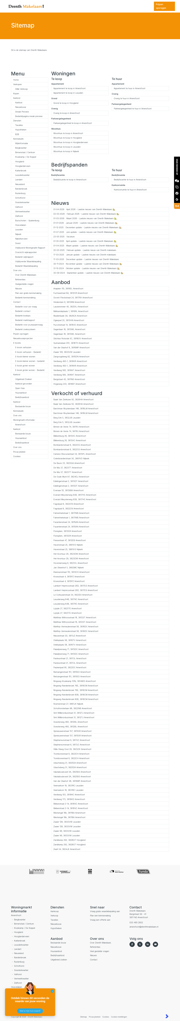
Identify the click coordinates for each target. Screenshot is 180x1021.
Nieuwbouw (20, 107)
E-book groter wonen (25, 365)
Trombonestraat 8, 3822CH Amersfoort (71, 754)
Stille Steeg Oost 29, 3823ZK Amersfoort (72, 749)
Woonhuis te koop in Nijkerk (66, 151)
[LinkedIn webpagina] (148, 944)
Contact (16, 302)
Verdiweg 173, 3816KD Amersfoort (69, 799)
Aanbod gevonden (23, 383)
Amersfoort (20, 424)
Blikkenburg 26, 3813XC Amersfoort (69, 436)
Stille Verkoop (21, 89)
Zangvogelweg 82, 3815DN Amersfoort (71, 356)
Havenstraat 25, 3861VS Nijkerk (68, 545)
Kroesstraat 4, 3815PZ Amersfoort (69, 576)
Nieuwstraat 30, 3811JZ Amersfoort (69, 635)
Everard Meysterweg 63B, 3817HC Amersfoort (74, 495)
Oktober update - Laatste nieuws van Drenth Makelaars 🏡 (86, 268)
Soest (18, 243)
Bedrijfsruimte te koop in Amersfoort (69, 179)
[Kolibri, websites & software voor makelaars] (167, 1016)
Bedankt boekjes (22, 315)
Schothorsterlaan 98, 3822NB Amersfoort (72, 708)
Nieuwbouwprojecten (23, 338)
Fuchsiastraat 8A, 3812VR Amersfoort (70, 293)
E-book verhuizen (23, 347)
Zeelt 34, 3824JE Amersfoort (66, 849)
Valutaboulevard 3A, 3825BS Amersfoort (72, 772)
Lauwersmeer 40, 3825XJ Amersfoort (70, 306)
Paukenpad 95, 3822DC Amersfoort (69, 667)
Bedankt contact (22, 311)
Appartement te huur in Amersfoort (129, 88)
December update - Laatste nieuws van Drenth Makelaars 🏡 (87, 227)
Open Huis (20, 388)
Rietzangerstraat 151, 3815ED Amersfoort (72, 672)
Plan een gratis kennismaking (28, 293)
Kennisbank (18, 139)
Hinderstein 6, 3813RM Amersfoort (69, 302)
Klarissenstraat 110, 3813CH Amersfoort (71, 572)
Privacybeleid (19, 452)
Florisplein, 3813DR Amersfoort (67, 531)
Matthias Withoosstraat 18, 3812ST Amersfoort (74, 617)
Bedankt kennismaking (25, 297)
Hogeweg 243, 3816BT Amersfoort (69, 384)
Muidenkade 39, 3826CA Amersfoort (70, 316)
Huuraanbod (20, 392)
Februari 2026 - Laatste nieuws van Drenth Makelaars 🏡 (86, 214)
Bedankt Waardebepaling (26, 266)
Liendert (18, 179)
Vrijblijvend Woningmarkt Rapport (30, 247)
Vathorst (19, 207)
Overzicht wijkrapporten (26, 252)
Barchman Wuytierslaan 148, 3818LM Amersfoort (75, 408)
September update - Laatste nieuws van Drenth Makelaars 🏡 (88, 273)
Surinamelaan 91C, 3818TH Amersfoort (71, 343)
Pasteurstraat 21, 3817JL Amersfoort (69, 658)
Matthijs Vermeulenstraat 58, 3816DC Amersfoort (75, 626)
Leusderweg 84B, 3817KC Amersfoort (70, 599)
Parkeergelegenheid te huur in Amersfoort (133, 108)
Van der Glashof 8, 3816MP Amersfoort (71, 347)
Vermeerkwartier (22, 211)
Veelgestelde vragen (24, 284)
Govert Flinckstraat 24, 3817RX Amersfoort (73, 297)
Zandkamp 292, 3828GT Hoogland (69, 840)
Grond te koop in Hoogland (65, 103)
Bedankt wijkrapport (24, 257)
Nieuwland (20, 184)
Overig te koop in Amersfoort (66, 113)
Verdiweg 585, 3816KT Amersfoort (69, 370)
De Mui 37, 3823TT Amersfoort (67, 467)
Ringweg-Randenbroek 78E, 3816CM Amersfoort (75, 685)
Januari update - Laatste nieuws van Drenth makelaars (84, 254)
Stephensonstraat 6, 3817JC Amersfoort (71, 740)
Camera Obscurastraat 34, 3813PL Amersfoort (74, 454)
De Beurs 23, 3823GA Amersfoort (69, 463)
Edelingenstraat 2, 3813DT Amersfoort (70, 481)
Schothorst (20, 198)
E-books (17, 343)
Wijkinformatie (21, 143)
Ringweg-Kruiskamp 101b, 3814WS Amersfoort (74, 681)
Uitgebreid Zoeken (23, 379)
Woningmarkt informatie (24, 420)
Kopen (16, 93)
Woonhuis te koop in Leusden (67, 147)
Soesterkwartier (22, 202)
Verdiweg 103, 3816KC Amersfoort (69, 794)
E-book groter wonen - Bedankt (29, 370)
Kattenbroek (20, 170)
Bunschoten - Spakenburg (27, 220)
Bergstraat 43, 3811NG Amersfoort (69, 379)
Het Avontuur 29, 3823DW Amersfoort (71, 554)
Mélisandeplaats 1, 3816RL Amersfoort (70, 311)
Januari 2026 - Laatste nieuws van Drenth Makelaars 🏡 (85, 223)
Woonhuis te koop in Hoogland (67, 138)
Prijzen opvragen (20, 334)
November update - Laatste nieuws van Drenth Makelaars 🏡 (87, 264)
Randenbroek (21, 189)
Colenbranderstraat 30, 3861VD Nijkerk (71, 458)
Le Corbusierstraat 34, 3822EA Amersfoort (72, 595)
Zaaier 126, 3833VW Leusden (67, 352)
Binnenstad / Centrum (25, 152)
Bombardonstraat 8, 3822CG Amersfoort (72, 445)
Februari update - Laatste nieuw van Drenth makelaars (84, 250)
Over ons (17, 270)
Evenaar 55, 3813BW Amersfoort (68, 490)
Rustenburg (20, 193)
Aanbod (16, 98)
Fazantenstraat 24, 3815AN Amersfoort (71, 522)
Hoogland (19, 161)
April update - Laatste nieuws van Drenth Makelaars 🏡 (84, 241)
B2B (17, 134)
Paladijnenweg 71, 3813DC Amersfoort (70, 649)
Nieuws (18, 288)
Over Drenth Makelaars (25, 275)
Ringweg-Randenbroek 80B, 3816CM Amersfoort (75, 694)
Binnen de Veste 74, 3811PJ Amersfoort (71, 426)
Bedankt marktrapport (25, 320)
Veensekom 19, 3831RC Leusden (68, 785)
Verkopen (17, 84)
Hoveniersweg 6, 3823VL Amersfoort (70, 563)
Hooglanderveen (22, 166)
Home (16, 80)
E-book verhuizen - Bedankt (28, 352)
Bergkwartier (21, 148)
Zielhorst (19, 216)
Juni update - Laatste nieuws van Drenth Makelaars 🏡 (84, 232)
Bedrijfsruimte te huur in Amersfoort (130, 179)
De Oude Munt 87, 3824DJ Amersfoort (71, 476)
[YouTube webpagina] (156, 944)
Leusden (19, 229)
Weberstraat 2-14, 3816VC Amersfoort (70, 803)
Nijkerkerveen (21, 238)
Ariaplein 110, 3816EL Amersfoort (68, 288)
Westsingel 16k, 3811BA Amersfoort (69, 813)
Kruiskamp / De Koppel (25, 157)
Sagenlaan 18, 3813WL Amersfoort (69, 329)
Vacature (64, 236)
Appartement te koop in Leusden (68, 93)
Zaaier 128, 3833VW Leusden (67, 822)
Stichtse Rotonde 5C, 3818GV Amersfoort (72, 338)
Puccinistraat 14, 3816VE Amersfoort (70, 325)
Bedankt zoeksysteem (25, 329)
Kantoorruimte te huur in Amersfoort (130, 189)
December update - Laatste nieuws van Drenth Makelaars (86, 259)
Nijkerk (18, 234)
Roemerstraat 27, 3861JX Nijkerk (68, 704)
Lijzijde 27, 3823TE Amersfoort (67, 608)
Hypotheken (20, 129)
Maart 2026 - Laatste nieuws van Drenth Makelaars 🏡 (85, 218)
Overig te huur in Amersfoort (127, 98)
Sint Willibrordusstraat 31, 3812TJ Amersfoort (73, 713)
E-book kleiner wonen (25, 356)
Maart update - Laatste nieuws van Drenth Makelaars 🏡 (85, 245)
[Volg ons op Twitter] (140, 944)
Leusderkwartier (22, 175)
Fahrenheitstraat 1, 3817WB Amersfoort (71, 513)
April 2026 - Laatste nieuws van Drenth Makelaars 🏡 (84, 209)
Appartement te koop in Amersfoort (69, 88)
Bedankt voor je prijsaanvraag (29, 324)
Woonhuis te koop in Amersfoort (68, 133)
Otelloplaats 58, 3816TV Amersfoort (69, 640)
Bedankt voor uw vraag (26, 306)
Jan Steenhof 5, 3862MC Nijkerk (68, 567)
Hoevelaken (20, 225)
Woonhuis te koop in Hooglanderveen (70, 142)
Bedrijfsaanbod (22, 397)
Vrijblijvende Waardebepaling (28, 261)
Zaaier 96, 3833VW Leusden (66, 831)
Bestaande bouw (23, 406)
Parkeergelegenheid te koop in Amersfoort (72, 123)
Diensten (17, 120)
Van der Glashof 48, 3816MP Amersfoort (72, 781)
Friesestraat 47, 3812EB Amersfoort (69, 540)
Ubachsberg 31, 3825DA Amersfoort (70, 763)
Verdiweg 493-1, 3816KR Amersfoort (70, 361)
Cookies (17, 456)
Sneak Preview (22, 111)
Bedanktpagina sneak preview (28, 116)
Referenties (20, 279)
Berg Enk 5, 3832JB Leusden (66, 417)
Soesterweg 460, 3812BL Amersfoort (70, 722)
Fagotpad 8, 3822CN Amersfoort (68, 504)
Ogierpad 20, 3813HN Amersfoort (68, 320)
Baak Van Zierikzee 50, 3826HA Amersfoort (73, 399)
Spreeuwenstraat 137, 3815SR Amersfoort (72, 731)
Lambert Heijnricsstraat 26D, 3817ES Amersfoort (75, 585)
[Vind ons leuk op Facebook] (132, 944)
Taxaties (19, 125)
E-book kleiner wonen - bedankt (30, 361)
